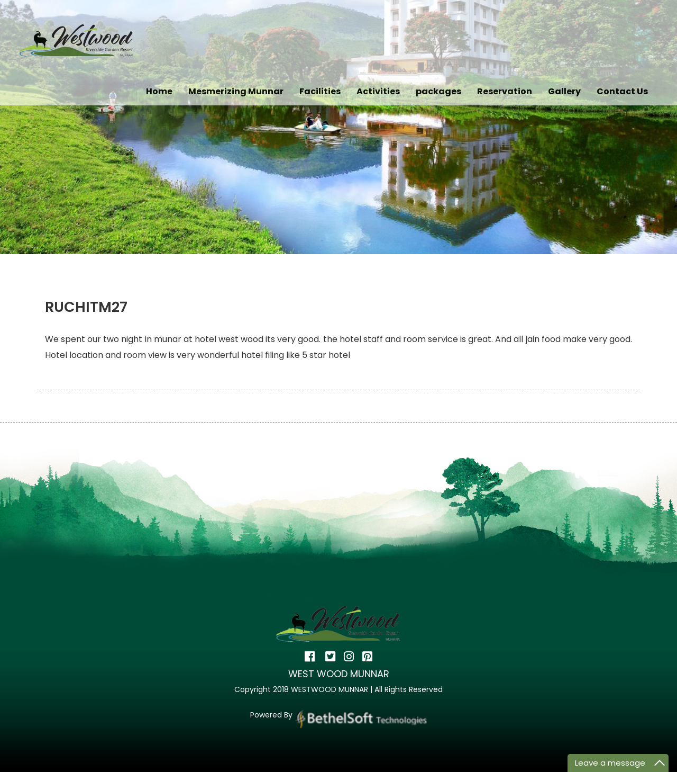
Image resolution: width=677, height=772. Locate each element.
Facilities (320, 91)
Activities (378, 91)
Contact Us (622, 91)
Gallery (564, 91)
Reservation (504, 91)
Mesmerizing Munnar (235, 91)
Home (159, 91)
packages (438, 91)
